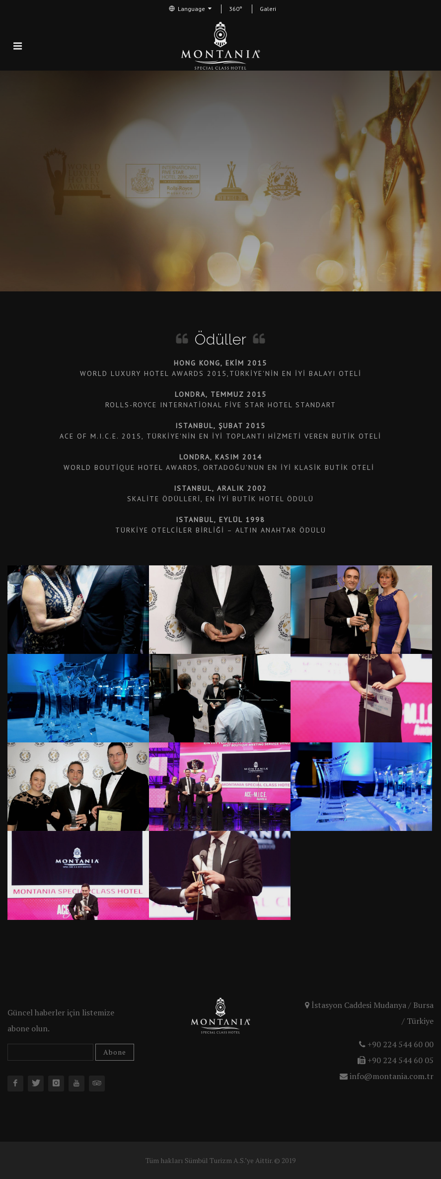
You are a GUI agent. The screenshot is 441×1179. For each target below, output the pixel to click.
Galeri (268, 8)
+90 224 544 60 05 (396, 1060)
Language (190, 8)
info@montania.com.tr (387, 1076)
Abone (114, 1052)
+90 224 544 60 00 (396, 1044)
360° (235, 8)
